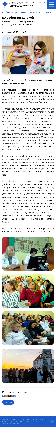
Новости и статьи (40, 12)
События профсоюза (14, 12)
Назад (8, 402)
